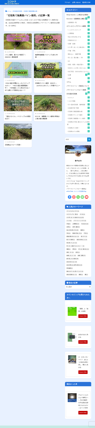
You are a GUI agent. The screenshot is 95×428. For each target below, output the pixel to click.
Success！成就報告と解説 (77, 18)
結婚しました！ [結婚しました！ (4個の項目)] (71, 255)
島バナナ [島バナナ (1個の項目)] (84, 236)
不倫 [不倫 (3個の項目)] (68, 223)
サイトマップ (49, 422)
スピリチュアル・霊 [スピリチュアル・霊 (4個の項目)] (72, 214)
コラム (78, 82)
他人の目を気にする (79, 37)
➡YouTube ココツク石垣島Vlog (76, 191)
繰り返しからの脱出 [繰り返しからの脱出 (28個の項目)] (72, 258)
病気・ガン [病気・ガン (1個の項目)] (70, 252)
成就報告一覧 (79, 22)
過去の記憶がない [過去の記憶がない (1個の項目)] (72, 274)
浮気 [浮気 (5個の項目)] (74, 249)
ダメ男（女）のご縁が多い (79, 47)
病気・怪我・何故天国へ (79, 64)
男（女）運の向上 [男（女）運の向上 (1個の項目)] (84, 249)
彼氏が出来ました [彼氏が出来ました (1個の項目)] (82, 239)
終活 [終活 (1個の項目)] (77, 252)
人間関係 (79, 33)
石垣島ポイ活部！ (79, 128)
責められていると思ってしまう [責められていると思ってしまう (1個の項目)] (75, 271)
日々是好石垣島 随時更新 (79, 104)
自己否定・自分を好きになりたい (79, 72)
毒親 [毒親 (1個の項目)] (68, 249)
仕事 (79, 78)
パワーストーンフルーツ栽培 (78, 90)
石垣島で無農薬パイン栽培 (79, 118)
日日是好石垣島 (77, 94)
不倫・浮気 (79, 50)
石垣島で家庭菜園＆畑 (79, 111)
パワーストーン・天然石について (78, 86)
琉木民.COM (86, 2)
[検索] (89, 140)
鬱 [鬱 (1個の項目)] (86, 274)
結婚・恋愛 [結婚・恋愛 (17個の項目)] (81, 255)
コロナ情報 (79, 101)
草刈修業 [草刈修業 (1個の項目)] (69, 268)
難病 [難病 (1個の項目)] (81, 274)
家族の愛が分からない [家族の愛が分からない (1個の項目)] (73, 236)
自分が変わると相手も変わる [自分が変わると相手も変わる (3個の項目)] (74, 265)
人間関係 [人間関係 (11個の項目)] (76, 223)
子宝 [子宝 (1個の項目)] (86, 233)
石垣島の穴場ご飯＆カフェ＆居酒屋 (78, 123)
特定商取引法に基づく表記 (36, 422)
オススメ (79, 97)
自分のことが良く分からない (79, 68)
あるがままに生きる (84, 334)
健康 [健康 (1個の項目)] (82, 230)
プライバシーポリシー (61, 422)
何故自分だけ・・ (79, 40)
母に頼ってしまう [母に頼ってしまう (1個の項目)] (72, 242)
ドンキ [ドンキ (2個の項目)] (69, 220)
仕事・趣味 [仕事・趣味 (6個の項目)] (76, 227)
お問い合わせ (76, 2)
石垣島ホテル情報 (79, 131)
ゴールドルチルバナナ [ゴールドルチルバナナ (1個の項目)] (73, 211)
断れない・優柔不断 (79, 54)
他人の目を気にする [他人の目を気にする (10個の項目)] (72, 230)
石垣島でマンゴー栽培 (79, 115)
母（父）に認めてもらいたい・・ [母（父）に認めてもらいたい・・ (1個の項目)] (75, 246)
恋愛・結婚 (79, 44)
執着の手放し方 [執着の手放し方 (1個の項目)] (77, 233)
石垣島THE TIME (79, 108)
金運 (77, 75)
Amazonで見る (86, 316)
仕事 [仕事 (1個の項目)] (68, 227)
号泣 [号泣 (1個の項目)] (68, 233)
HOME (47, 419)
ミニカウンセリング (79, 30)
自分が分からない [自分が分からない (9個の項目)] (72, 261)
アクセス (67, 2)
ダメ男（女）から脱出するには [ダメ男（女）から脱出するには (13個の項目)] (75, 217)
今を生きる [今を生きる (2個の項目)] (84, 223)
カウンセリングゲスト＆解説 (78, 26)
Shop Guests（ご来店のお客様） (78, 15)
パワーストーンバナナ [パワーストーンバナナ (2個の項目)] (80, 220)
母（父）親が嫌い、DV (79, 57)
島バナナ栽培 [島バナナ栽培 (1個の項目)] (71, 239)
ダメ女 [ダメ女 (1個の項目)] (82, 214)
